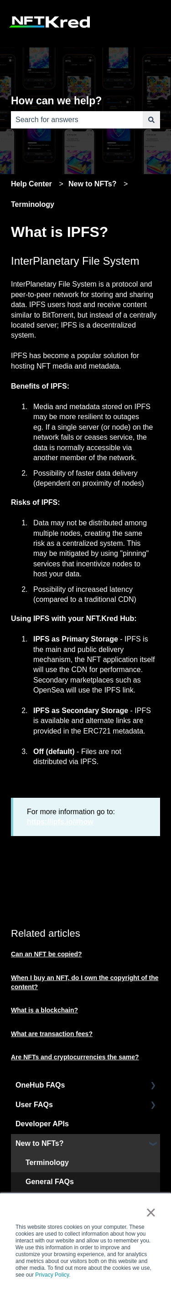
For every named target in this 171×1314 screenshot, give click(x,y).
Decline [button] (104, 1296)
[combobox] (77, 119)
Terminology (32, 204)
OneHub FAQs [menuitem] (40, 1085)
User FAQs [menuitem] (34, 1105)
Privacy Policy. (52, 1275)
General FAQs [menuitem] (50, 1182)
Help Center (31, 184)
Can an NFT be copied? (46, 954)
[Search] (151, 119)
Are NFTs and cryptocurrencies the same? (75, 1057)
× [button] (150, 1212)
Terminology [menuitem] (47, 1162)
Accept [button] (65, 1296)
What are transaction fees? (52, 1033)
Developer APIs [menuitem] (42, 1124)
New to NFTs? (92, 184)
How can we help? (56, 101)
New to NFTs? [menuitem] (39, 1143)
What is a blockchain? (44, 1010)
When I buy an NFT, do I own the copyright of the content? (85, 982)
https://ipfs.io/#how (60, 822)
